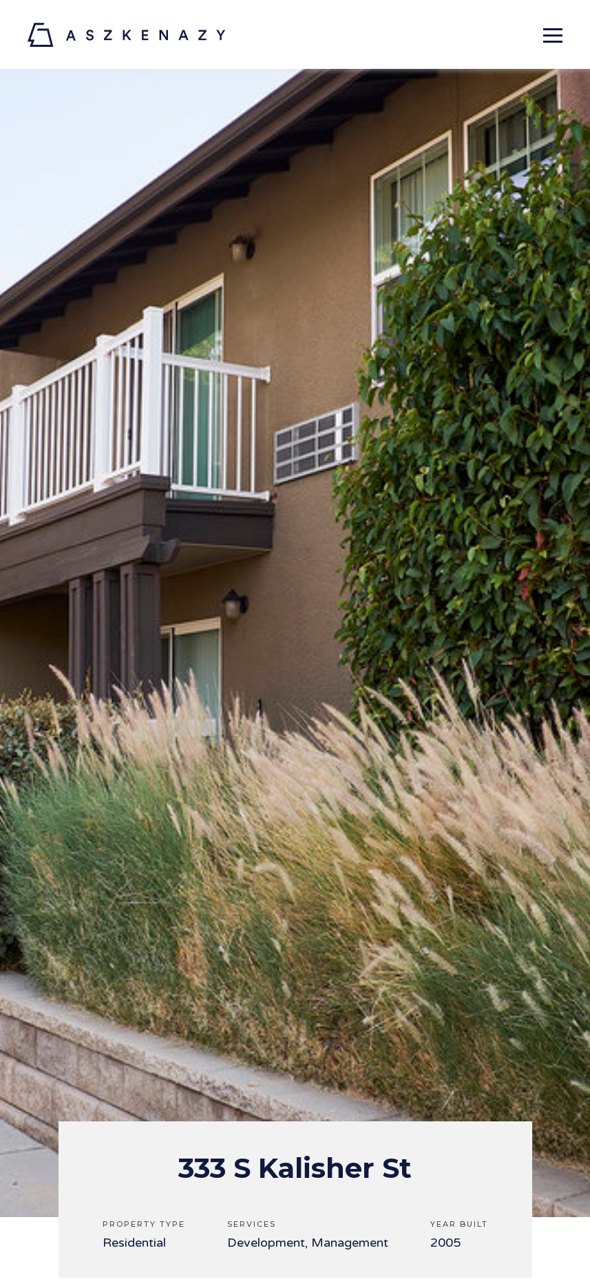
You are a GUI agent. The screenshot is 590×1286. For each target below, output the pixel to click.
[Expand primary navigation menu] (553, 34)
